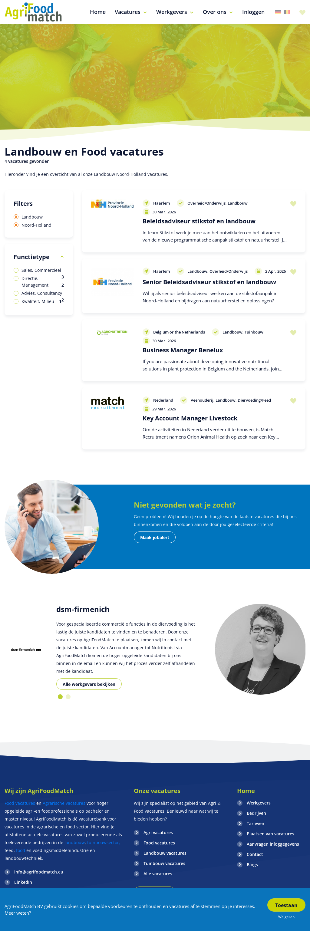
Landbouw (32, 217)
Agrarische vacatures (65, 803)
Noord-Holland (36, 225)
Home (246, 791)
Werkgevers (259, 803)
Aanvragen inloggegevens (273, 844)
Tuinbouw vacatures (164, 863)
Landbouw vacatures (164, 853)
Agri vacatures (158, 832)
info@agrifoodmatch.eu (38, 872)
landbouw (74, 842)
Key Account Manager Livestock (190, 418)
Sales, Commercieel (42, 270)
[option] (26, 649)
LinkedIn (23, 882)
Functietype (32, 257)
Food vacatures (20, 803)
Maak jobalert (154, 537)
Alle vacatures (157, 874)
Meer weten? (18, 913)
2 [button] (68, 697)
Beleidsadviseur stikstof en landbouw (199, 221)
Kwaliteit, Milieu (41, 301)
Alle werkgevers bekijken (89, 684)
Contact (255, 854)
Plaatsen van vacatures (270, 834)
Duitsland (278, 12)
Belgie (287, 12)
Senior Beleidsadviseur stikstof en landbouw (209, 282)
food (20, 850)
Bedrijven (256, 813)
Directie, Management (42, 281)
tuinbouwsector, (103, 842)
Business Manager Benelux (183, 350)
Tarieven (255, 823)
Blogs (252, 864)
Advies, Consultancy (42, 293)
